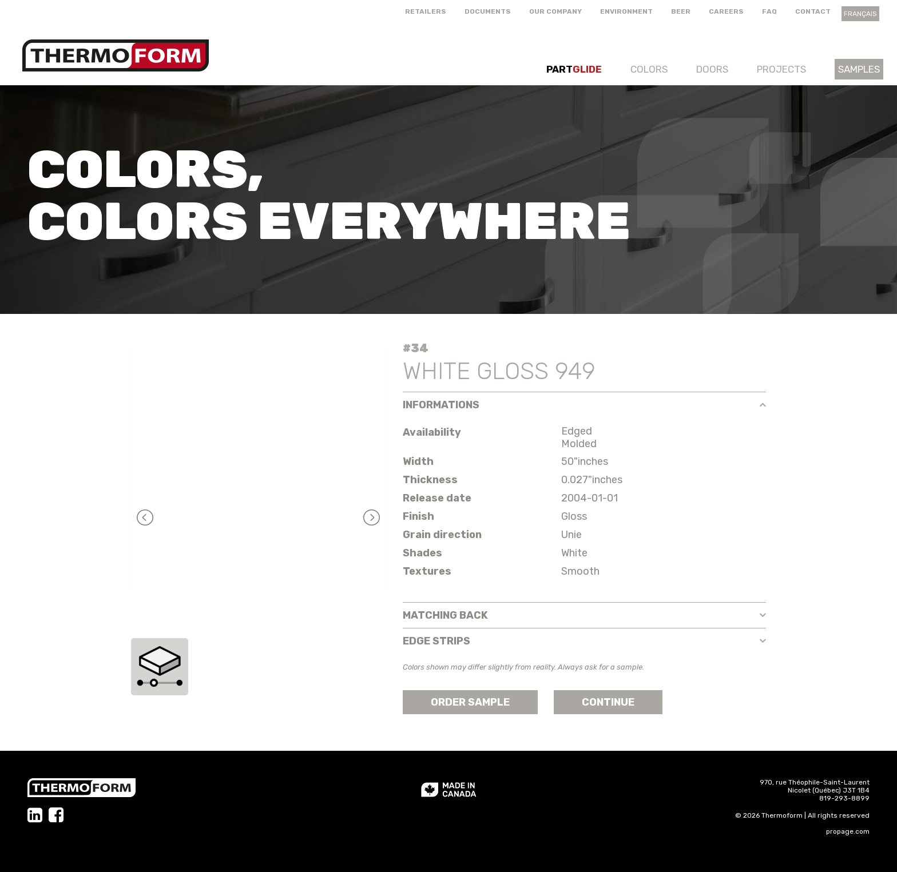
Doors (712, 69)
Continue (608, 702)
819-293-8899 (844, 798)
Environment (626, 11)
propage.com (848, 831)
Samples (859, 69)
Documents (488, 11)
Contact (813, 11)
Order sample (470, 702)
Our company (555, 11)
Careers (726, 11)
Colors (649, 69)
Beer (680, 11)
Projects (781, 69)
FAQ (769, 11)
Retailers (425, 11)
